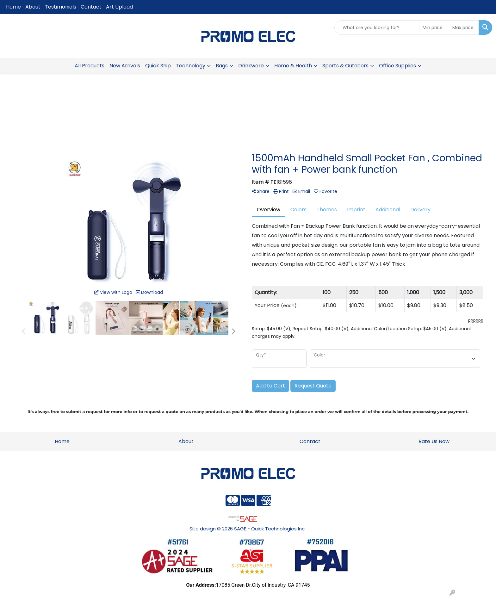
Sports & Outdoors (345, 65)
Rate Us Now (434, 441)
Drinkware (251, 65)
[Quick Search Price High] (464, 27)
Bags (222, 65)
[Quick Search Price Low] (434, 27)
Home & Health (293, 65)
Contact (91, 6)
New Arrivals (124, 65)
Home (13, 6)
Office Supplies (397, 65)
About (32, 6)
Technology (190, 65)
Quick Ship (158, 65)
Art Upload (119, 6)
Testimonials (60, 6)
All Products (89, 65)
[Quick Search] (376, 27)
